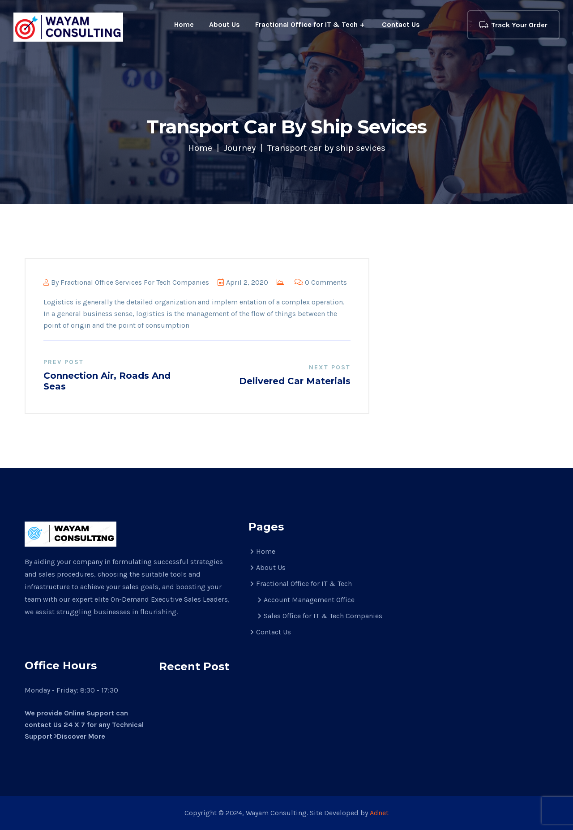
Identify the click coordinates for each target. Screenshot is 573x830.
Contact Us (401, 24)
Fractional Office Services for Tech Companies (134, 282)
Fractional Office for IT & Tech (306, 24)
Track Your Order (513, 25)
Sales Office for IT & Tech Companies (323, 616)
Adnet (379, 813)
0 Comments (321, 282)
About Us (224, 24)
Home (184, 24)
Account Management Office (309, 599)
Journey (240, 148)
